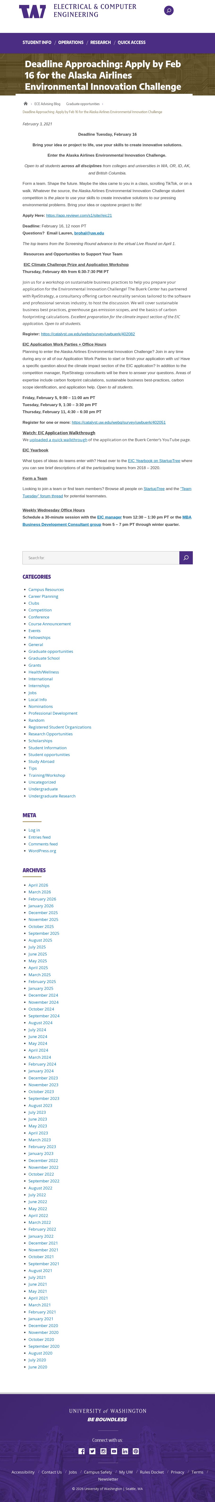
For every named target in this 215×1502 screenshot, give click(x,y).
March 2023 (40, 1139)
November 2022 (44, 1167)
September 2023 (44, 1098)
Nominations (41, 706)
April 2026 (38, 885)
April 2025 (38, 967)
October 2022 (41, 1174)
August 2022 (40, 1188)
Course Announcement (50, 623)
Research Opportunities (51, 734)
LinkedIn (127, 1451)
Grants (35, 665)
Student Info (37, 42)
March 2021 (40, 1305)
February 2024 (42, 1064)
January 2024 (41, 1071)
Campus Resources (46, 589)
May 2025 (38, 960)
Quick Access (132, 42)
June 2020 (38, 1367)
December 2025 (43, 912)
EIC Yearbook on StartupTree (154, 461)
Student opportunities (49, 754)
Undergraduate (43, 789)
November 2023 (44, 1084)
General (36, 644)
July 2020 (37, 1360)
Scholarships (40, 740)
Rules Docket (152, 1472)
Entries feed (40, 837)
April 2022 (38, 1215)
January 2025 (41, 988)
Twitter (94, 1451)
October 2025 (41, 926)
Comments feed (43, 844)
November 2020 (44, 1332)
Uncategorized (42, 782)
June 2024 (38, 1036)
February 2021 (42, 1312)
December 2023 (43, 1078)
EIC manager (109, 517)
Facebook (83, 1451)
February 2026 (42, 899)
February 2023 (42, 1146)
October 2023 (41, 1091)
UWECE (106, 10)
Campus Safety (98, 1472)
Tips (33, 768)
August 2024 (40, 1022)
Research (100, 42)
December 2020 (43, 1325)
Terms (197, 1472)
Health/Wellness (44, 672)
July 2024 (37, 1029)
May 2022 (38, 1208)
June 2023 (38, 1119)
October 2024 (41, 1009)
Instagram (105, 1451)
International (41, 679)
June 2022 (38, 1201)
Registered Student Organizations (60, 727)
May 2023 (38, 1126)
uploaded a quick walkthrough (58, 439)
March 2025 (40, 974)
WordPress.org (42, 850)
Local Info (38, 699)
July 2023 (37, 1112)
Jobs (33, 692)
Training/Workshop (47, 775)
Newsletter (108, 1479)
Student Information (48, 747)
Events (35, 630)
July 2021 (37, 1277)
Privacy (177, 1472)
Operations (71, 42)
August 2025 (40, 940)
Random (36, 720)
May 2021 (38, 1291)
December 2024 (43, 995)
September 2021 (44, 1263)
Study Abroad (42, 761)
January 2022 (41, 1236)
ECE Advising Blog (47, 104)
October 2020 (41, 1339)
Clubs (34, 603)
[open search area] (169, 10)
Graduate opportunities (83, 104)
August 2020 (40, 1353)
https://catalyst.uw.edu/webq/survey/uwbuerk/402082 (88, 334)
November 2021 (44, 1249)
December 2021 (43, 1243)
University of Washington (38, 10)
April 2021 (38, 1298)
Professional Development (53, 713)
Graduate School (44, 658)
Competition (40, 610)
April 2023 (38, 1133)
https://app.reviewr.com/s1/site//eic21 (79, 215)
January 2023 (41, 1153)
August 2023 (40, 1105)
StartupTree (154, 489)
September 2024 (44, 1016)
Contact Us (52, 1472)
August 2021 (40, 1270)
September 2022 (44, 1181)
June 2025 (38, 954)
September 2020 (44, 1346)
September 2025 (44, 933)
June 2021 (38, 1284)
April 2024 (38, 1050)
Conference (39, 617)
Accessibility (23, 1472)
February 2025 (42, 981)
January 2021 (41, 1318)
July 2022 (37, 1194)
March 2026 (40, 892)
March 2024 (40, 1057)
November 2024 (44, 1002)
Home (26, 103)
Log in (34, 830)
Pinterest (138, 1451)
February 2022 (42, 1229)
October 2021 (41, 1256)
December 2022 (43, 1160)
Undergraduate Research (52, 796)
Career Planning (43, 596)
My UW (126, 1472)
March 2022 (40, 1222)
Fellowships (40, 637)
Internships (39, 685)
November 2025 (44, 919)
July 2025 (37, 947)
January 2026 (41, 905)
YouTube (116, 1451)
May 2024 (38, 1043)
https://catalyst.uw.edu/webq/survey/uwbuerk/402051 (119, 422)
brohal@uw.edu (89, 233)
